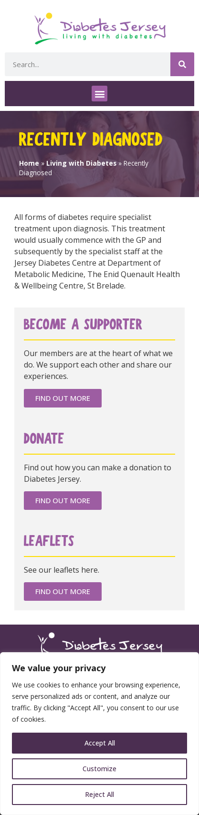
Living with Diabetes (81, 163)
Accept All (99, 742)
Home (29, 163)
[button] (99, 93)
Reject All (99, 794)
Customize (99, 768)
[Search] (182, 64)
